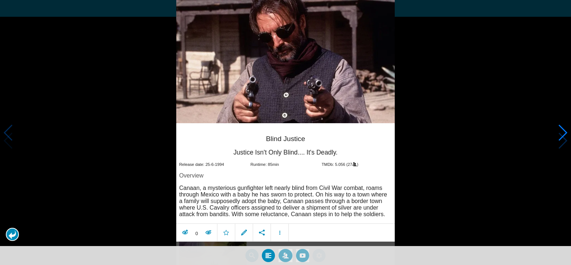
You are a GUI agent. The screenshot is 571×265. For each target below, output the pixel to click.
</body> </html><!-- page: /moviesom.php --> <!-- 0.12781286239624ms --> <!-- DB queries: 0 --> (285, 132)
